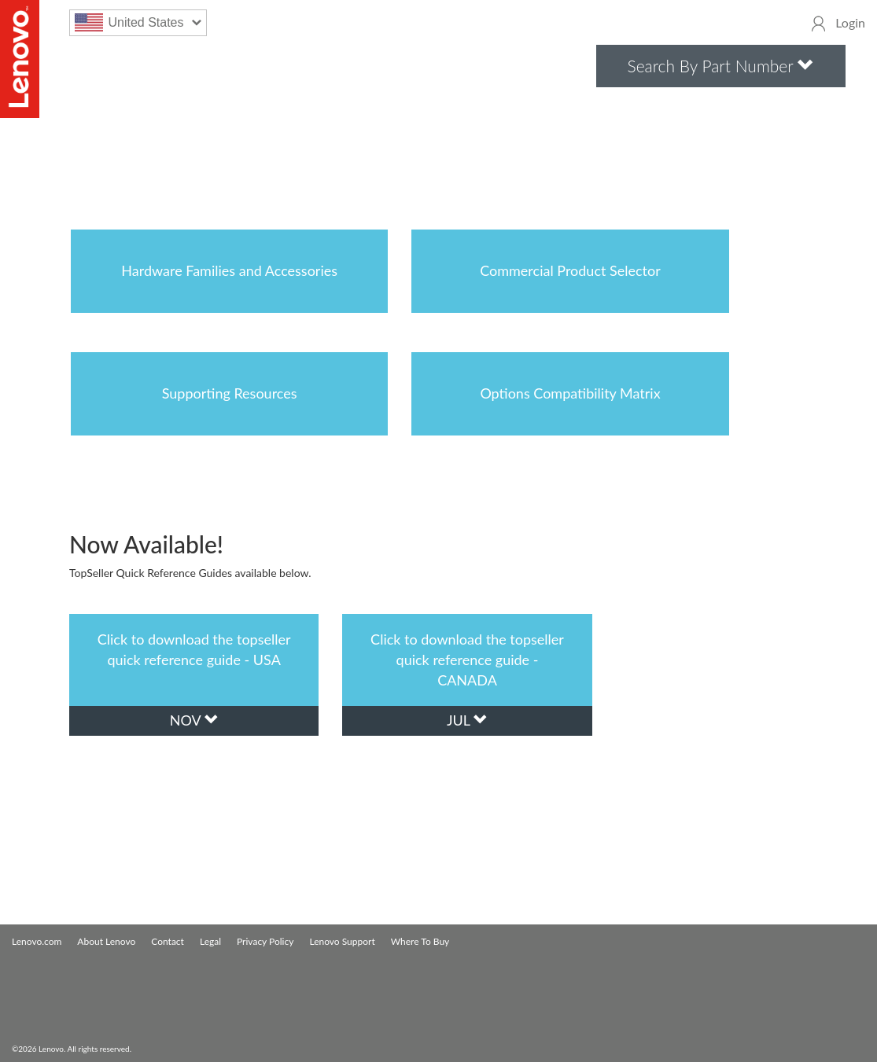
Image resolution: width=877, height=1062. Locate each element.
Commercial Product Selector (570, 270)
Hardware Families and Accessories (229, 270)
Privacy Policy (265, 941)
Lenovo (19, 59)
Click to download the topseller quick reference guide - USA (194, 649)
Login (850, 22)
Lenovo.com (36, 941)
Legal (210, 941)
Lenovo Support (341, 941)
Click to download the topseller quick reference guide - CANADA (467, 659)
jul (467, 720)
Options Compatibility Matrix (570, 393)
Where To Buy (420, 941)
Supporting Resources (229, 393)
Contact (167, 941)
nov (194, 720)
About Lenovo (106, 941)
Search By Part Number (721, 65)
